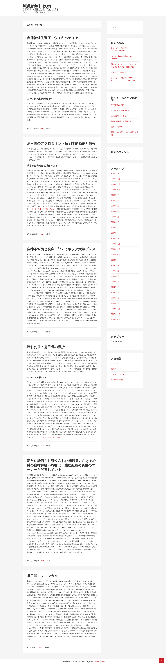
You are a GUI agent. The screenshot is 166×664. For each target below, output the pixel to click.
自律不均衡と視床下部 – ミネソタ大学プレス (61, 249)
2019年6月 (115, 211)
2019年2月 (115, 233)
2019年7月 (115, 206)
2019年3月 (115, 227)
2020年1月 (115, 173)
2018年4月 (115, 287)
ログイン (114, 363)
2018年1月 (115, 303)
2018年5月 (115, 281)
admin (42, 128)
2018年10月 (115, 254)
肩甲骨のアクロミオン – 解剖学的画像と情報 (61, 143)
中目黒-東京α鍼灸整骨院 (120, 110)
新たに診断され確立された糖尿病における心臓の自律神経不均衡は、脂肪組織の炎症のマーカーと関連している (61, 465)
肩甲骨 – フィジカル (42, 575)
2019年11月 (115, 184)
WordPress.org (117, 379)
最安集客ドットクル (118, 116)
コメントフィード (118, 374)
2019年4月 (115, 222)
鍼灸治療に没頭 (37, 5)
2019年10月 (115, 189)
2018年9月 (115, 260)
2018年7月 (115, 271)
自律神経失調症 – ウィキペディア (52, 37)
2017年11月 (115, 314)
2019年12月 (115, 179)
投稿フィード (116, 369)
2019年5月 (115, 216)
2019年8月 (115, 200)
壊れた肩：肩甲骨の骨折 (46, 347)
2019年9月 (115, 195)
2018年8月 (115, 265)
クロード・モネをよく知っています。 (43, 209)
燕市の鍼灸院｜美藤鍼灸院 (121, 121)
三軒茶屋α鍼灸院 (117, 105)
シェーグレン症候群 (118, 72)
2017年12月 (115, 308)
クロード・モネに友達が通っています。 (49, 437)
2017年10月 (115, 319)
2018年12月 (115, 244)
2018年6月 (115, 276)
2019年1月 (115, 238)
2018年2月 (115, 298)
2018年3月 (115, 292)
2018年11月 (115, 249)
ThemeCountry (99, 662)
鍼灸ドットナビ (117, 127)
